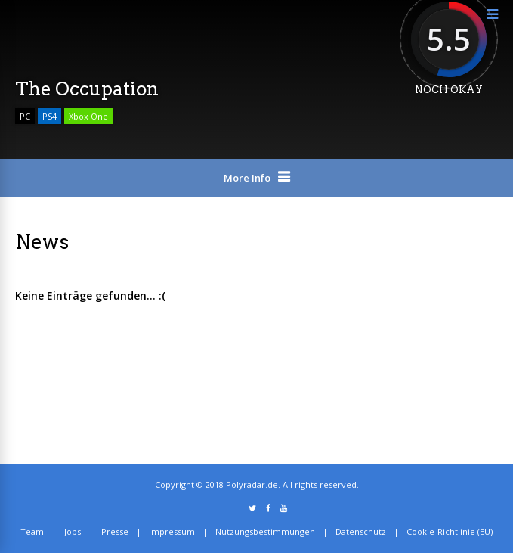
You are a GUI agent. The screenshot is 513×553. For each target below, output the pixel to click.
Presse (114, 531)
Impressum (172, 531)
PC (25, 116)
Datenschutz (360, 531)
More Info (247, 178)
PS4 (49, 116)
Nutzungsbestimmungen (265, 531)
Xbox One (88, 116)
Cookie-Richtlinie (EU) (449, 531)
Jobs (72, 531)
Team (32, 531)
